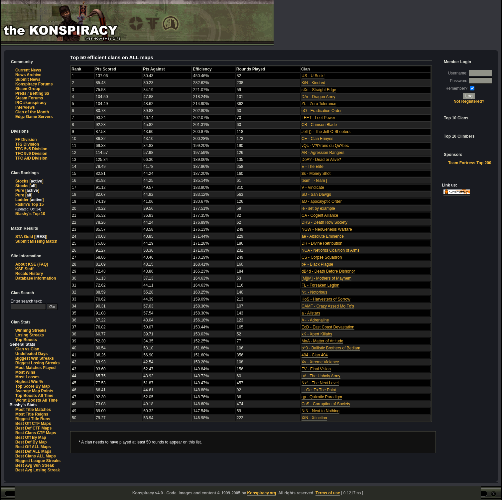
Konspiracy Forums (34, 84)
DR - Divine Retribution (322, 243)
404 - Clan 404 (315, 355)
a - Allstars (311, 313)
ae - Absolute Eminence (323, 236)
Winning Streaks (31, 330)
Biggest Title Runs (32, 419)
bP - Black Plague (317, 264)
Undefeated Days (31, 353)
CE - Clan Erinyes (317, 138)
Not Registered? (468, 101)
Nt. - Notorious (314, 292)
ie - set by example (318, 208)
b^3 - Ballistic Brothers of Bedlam (331, 348)
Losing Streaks (29, 335)
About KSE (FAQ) (31, 264)
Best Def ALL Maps (33, 451)
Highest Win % (29, 381)
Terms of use (327, 493)
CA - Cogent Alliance (320, 215)
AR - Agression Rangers (323, 152)
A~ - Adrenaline (315, 320)
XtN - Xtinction (314, 418)
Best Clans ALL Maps (35, 456)
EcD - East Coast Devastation (328, 327)
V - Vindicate (313, 187)
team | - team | (314, 180)
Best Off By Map (30, 437)
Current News (28, 70)
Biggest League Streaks (38, 460)
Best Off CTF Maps (33, 423)
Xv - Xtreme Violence (320, 362)
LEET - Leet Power (318, 117)
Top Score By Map (32, 386)
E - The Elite (312, 166)
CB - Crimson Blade (319, 124)
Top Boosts (26, 339)
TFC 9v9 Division (31, 153)
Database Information (35, 278)
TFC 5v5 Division (31, 149)
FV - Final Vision (316, 369)
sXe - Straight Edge (319, 89)
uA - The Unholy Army (321, 376)
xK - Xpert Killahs (317, 334)
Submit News (27, 79)
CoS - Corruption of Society (326, 404)
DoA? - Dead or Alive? (321, 159)
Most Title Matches (33, 409)
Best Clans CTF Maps (35, 433)
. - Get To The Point (319, 390)
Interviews (25, 107)
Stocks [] (29, 181)
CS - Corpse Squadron (322, 257)
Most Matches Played (35, 367)
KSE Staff (24, 269)
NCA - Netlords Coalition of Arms (330, 250)
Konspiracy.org (261, 493)
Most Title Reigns (31, 414)
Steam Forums (29, 98)
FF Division (26, 139)
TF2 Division (27, 144)
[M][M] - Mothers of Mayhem (326, 278)
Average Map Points (34, 391)
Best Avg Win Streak (34, 465)
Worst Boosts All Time (36, 400)
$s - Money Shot (316, 173)
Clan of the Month (32, 112)
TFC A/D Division (31, 158)
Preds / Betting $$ (32, 93)
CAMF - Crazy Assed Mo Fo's (328, 306)
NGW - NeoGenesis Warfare (327, 229)
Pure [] (27, 190)
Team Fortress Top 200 (469, 163)
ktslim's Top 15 (29, 204)
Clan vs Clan (27, 349)
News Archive (28, 74)
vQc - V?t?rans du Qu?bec (325, 145)
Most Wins (25, 372)
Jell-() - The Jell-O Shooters (326, 131)
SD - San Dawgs (316, 194)
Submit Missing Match (36, 241)
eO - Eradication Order (322, 110)
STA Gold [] (31, 236)
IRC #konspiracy (31, 102)
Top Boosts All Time (34, 395)
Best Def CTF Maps (33, 428)
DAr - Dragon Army (318, 96)
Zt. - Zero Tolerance (319, 103)
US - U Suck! (313, 75)
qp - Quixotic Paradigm (322, 397)
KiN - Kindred (313, 82)
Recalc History (29, 273)
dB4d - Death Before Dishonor (328, 271)
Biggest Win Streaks (34, 358)
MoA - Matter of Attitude (322, 341)
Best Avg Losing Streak (37, 470)
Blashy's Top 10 (30, 213)
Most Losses (27, 377)
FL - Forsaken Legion (320, 285)
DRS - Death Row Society (324, 222)
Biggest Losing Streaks (37, 363)
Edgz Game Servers (34, 116)
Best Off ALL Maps (33, 446)
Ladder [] (29, 199)
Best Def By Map (31, 442)
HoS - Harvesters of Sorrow (326, 299)
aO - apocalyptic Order (322, 201)
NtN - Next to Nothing (320, 411)
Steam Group (27, 88)
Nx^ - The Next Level (320, 383)
